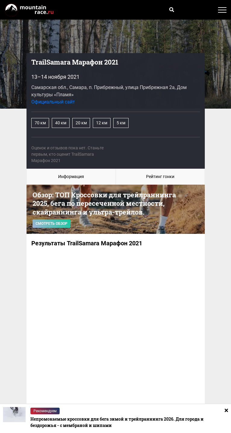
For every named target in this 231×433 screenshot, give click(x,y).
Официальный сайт (53, 102)
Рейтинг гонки (160, 176)
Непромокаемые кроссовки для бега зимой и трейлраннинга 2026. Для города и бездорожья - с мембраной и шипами (117, 422)
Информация (71, 176)
